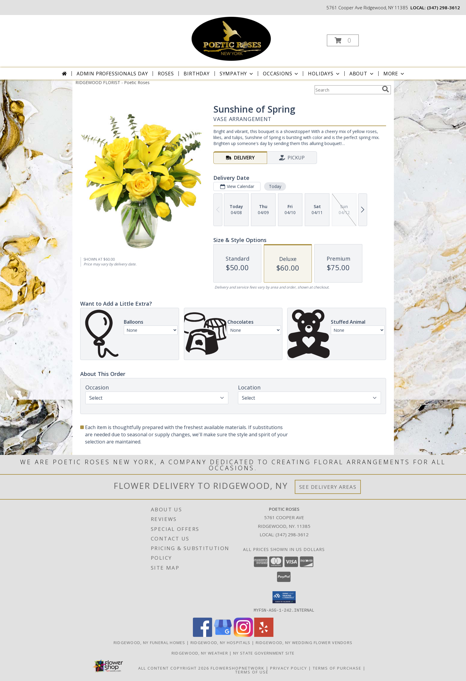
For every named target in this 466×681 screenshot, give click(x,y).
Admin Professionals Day (112, 73)
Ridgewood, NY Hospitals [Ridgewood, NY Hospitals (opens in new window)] (220, 642)
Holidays (324, 73)
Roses (166, 73)
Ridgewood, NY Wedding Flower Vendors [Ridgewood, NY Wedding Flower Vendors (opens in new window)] (304, 642)
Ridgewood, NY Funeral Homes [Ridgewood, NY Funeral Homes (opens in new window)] (149, 642)
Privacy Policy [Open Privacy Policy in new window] (288, 667)
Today (275, 186)
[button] (343, 40)
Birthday (196, 73)
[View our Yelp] (263, 635)
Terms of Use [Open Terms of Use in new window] (252, 671)
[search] (385, 89)
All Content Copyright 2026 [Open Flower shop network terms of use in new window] (173, 667)
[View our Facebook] (202, 635)
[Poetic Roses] (232, 38)
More (394, 73)
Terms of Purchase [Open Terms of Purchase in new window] (337, 667)
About (362, 73)
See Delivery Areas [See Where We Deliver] (328, 486)
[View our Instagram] (243, 635)
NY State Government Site (263, 652)
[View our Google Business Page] (223, 635)
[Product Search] (347, 90)
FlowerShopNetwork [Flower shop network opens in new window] (237, 667)
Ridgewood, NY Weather (200, 652)
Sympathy (237, 73)
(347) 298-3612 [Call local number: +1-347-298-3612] (443, 8)
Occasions (281, 73)
